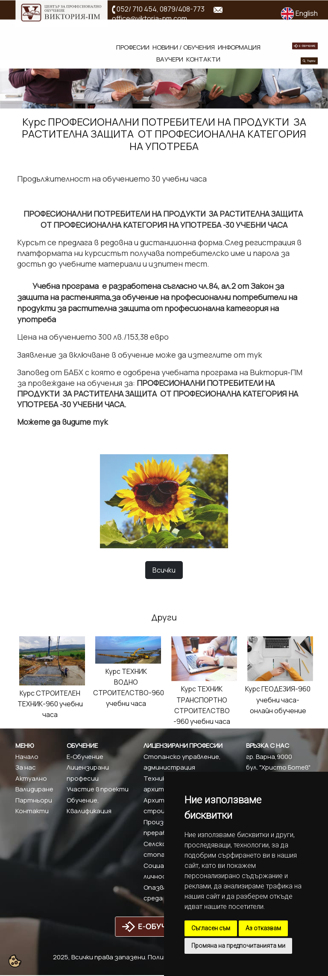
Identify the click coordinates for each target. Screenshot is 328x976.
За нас (25, 767)
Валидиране (34, 789)
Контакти (203, 59)
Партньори (33, 800)
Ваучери (169, 59)
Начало (26, 756)
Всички (164, 570)
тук (254, 355)
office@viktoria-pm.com (149, 18)
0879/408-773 (182, 9)
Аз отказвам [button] (263, 928)
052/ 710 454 (137, 9)
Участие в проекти (98, 789)
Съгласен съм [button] (210, 928)
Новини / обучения (183, 47)
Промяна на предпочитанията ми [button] (238, 945)
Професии (132, 47)
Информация (239, 47)
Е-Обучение (85, 756)
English (299, 13)
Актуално (31, 778)
